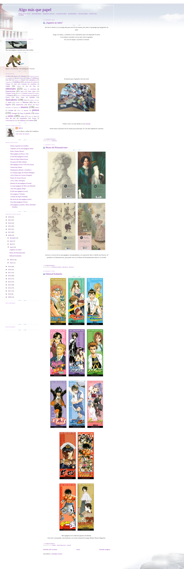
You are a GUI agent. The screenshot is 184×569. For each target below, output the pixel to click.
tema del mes (10, 118)
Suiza (29, 116)
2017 (9, 272)
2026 (9, 217)
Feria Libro (32, 91)
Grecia (8, 97)
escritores (33, 89)
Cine (15, 84)
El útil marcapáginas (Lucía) (19, 191)
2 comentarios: (49, 265)
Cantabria (16, 82)
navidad (10, 110)
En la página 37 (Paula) (17, 194)
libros (35, 102)
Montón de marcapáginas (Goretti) (20, 183)
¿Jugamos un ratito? (54, 23)
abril (11, 244)
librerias (26, 102)
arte (15, 78)
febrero (12, 260)
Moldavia (15, 107)
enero (12, 263)
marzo (12, 247)
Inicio (78, 549)
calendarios (32, 80)
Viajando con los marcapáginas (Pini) (21, 148)
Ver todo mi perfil (23, 134)
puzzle (71, 267)
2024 (9, 223)
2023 (9, 226)
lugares (8, 104)
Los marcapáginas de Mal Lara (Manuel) (22, 186)
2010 (9, 294)
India (25, 100)
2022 (9, 229)
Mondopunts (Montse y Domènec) (20, 170)
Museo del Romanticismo (56, 147)
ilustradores (11, 99)
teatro (35, 116)
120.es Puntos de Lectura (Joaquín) (21, 175)
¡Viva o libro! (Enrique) (17, 180)
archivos (37, 76)
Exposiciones (56, 267)
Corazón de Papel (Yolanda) (18, 196)
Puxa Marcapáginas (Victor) (19, 202)
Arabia (31, 76)
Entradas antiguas (104, 549)
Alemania (23, 76)
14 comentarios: (50, 139)
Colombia (24, 84)
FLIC (19, 93)
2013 (9, 285)
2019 (9, 266)
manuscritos (19, 104)
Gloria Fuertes (26, 95)
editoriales (61, 545)
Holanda (32, 97)
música (37, 107)
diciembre (13, 238)
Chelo (20, 128)
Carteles (35, 82)
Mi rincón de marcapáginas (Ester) (20, 199)
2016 (9, 276)
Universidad (9, 120)
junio (11, 241)
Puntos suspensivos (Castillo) (19, 146)
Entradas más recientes (50, 549)
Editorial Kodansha (54, 274)
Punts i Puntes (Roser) (17, 151)
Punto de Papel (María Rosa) (19, 159)
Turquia (34, 118)
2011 (9, 291)
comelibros (33, 84)
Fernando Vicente (10, 93)
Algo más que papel (35, 9)
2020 (9, 235)
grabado (35, 95)
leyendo (17, 102)
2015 (9, 279)
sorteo (54, 140)
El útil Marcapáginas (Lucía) (19, 156)
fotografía (36, 93)
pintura (35, 110)
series (10, 116)
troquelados (23, 118)
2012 (9, 288)
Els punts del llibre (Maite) (18, 162)
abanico (16, 76)
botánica (17, 80)
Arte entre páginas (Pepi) (18, 188)
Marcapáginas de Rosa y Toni (19, 154)
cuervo (19, 86)
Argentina (9, 78)
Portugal (14, 113)
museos (65, 267)
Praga (21, 113)
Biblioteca (36, 78)
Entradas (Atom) (57, 554)
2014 (9, 282)
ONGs (18, 110)
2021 (9, 232)
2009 (9, 297)
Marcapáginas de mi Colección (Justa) (22, 164)
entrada (88, 124)
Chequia (8, 84)
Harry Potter (20, 97)
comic (54, 545)
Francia (10, 95)
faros (22, 91)
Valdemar (22, 120)
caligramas (8, 82)
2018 (9, 269)
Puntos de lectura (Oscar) (18, 178)
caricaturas (27, 82)
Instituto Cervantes (34, 100)
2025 (9, 220)
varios (31, 120)
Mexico (30, 104)
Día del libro (31, 86)
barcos (22, 78)
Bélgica (28, 78)
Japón (69, 545)
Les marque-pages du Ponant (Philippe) (22, 172)
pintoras (26, 110)
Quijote (37, 113)
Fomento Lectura (27, 93)
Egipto (25, 89)
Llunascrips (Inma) (16, 167)
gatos (18, 95)
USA (16, 120)
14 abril (8, 76)
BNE (10, 80)
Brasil (23, 80)
